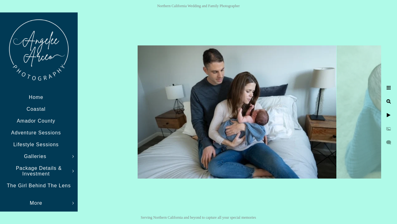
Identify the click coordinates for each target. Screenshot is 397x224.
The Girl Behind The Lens (39, 185)
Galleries (36, 156)
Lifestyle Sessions (36, 144)
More (36, 203)
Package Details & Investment (39, 171)
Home (36, 97)
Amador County (36, 121)
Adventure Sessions (36, 132)
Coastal (35, 109)
